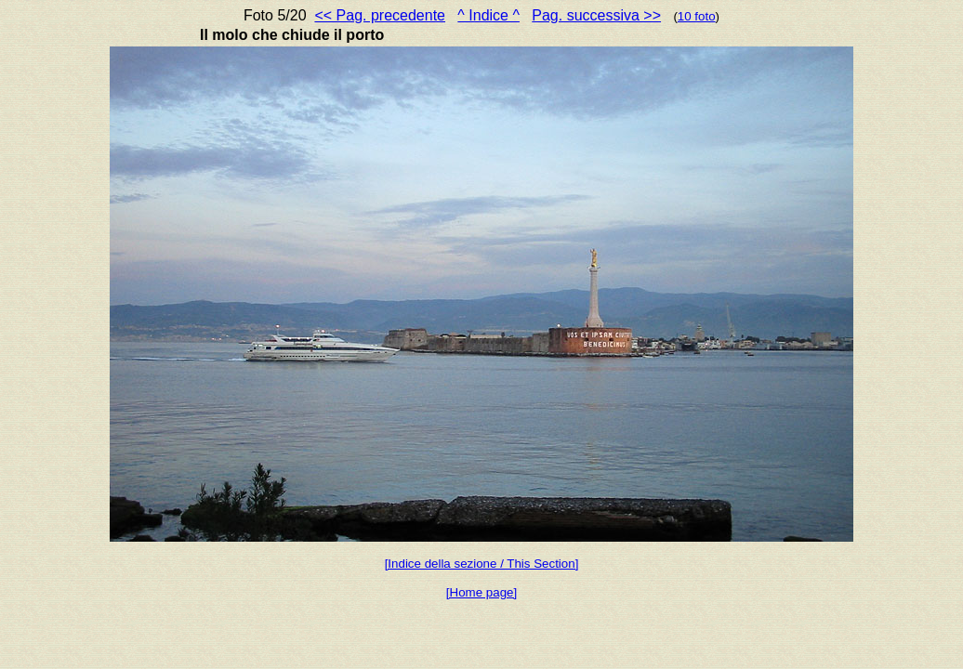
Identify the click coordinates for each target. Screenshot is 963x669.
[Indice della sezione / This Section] (482, 564)
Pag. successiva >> (596, 15)
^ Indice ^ (488, 15)
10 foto (697, 16)
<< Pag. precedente (379, 15)
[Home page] (481, 592)
